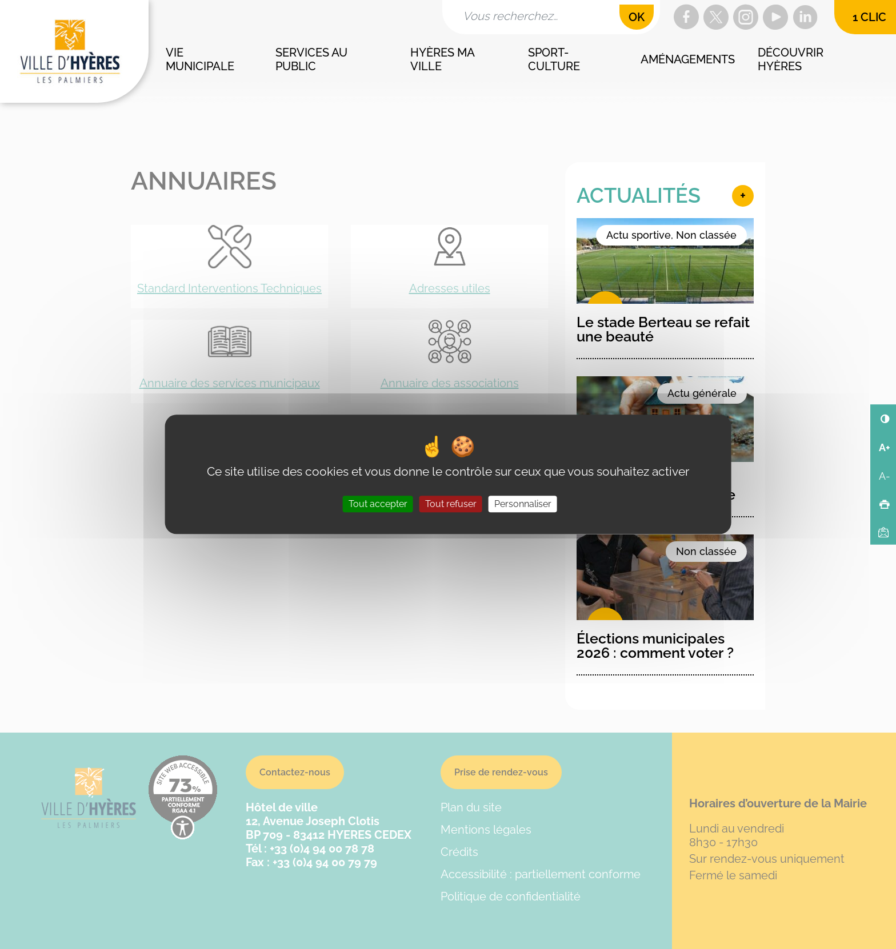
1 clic (869, 17)
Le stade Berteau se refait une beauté (663, 329)
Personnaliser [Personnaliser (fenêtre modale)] (522, 504)
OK (637, 17)
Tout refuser (451, 504)
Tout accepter (378, 504)
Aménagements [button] (688, 59)
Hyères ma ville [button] (443, 59)
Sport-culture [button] (554, 59)
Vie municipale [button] (200, 59)
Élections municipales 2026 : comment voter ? (655, 645)
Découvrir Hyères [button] (792, 59)
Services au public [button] (312, 59)
